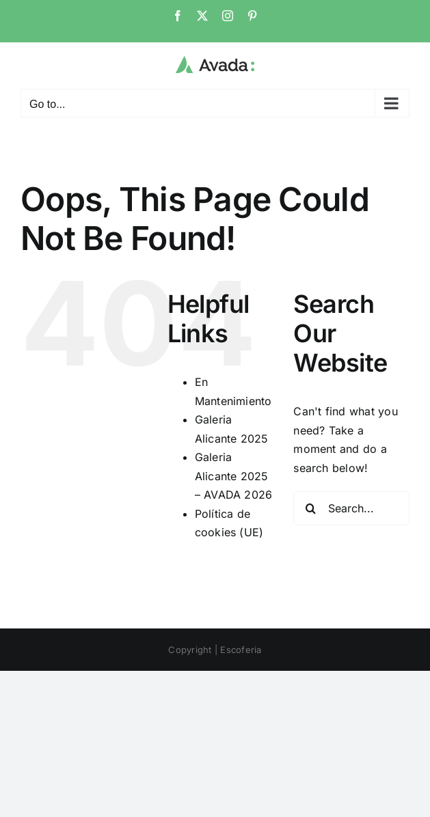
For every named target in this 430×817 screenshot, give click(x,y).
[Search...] (351, 508)
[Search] (310, 508)
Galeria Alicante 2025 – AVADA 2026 (234, 475)
